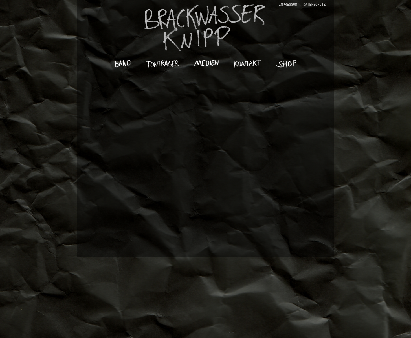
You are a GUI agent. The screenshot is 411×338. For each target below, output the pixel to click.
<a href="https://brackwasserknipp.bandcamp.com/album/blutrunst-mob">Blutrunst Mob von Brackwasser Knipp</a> (205, 148)
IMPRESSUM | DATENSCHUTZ (302, 5)
